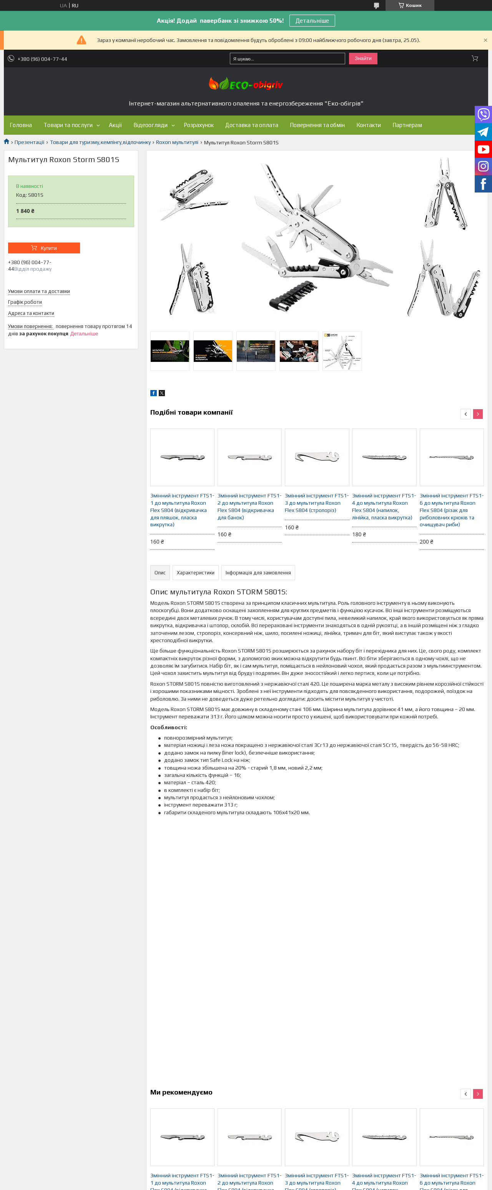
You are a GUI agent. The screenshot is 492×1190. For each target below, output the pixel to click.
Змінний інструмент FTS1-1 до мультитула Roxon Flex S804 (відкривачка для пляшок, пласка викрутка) (182, 510)
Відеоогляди (150, 125)
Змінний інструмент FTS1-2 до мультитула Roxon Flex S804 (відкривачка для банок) (250, 506)
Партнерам (407, 125)
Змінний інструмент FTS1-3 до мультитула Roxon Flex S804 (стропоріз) (317, 502)
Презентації (29, 142)
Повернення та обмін (317, 125)
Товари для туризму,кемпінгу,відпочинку (100, 142)
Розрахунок (199, 125)
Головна (21, 125)
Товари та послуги (68, 125)
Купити (49, 248)
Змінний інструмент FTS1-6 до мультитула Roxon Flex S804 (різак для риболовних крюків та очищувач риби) (452, 510)
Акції (115, 125)
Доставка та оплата (251, 125)
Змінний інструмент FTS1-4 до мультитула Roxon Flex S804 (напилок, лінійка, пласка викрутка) (384, 506)
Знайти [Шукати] (363, 58)
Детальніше (312, 20)
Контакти (368, 125)
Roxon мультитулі (177, 142)
